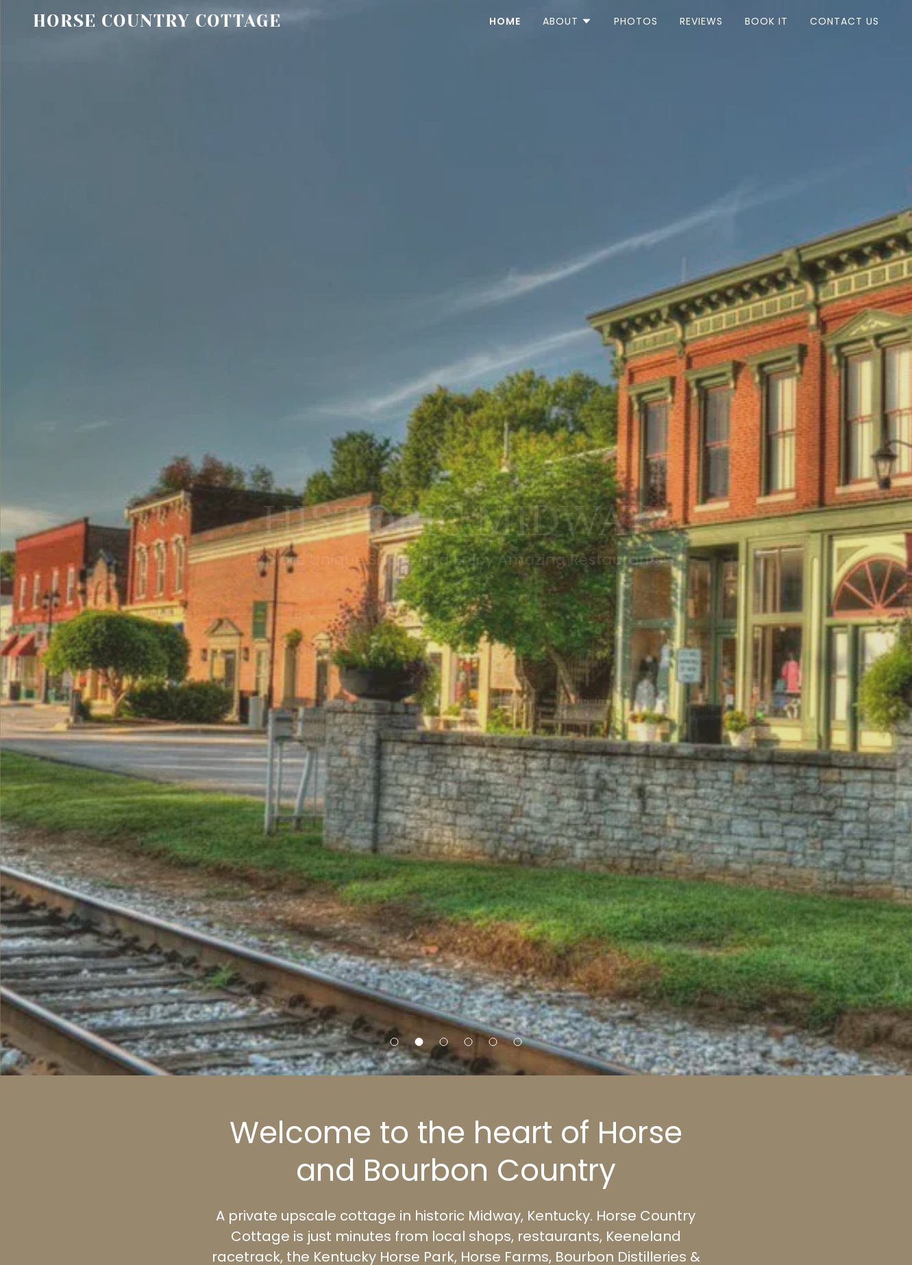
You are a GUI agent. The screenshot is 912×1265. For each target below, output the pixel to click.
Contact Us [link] (844, 21)
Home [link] (505, 21)
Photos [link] (636, 21)
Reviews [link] (701, 21)
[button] (395, 1042)
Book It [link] (766, 21)
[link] (161, 23)
